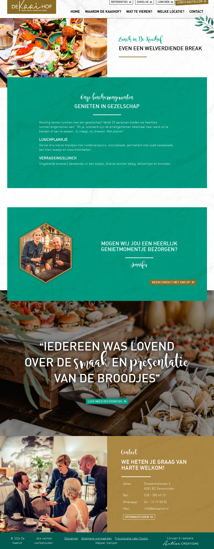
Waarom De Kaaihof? (103, 11)
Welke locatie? (170, 11)
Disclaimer (71, 538)
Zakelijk (144, 1)
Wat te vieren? (139, 11)
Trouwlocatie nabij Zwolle (131, 538)
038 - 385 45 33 (155, 495)
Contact (196, 11)
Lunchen (165, 1)
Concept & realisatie (180, 541)
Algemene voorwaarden (96, 538)
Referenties (121, 1)
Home (75, 11)
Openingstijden (139, 517)
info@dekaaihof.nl (156, 508)
